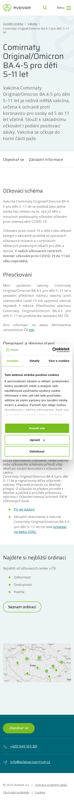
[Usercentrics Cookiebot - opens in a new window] (52, 350)
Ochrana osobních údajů (51, 785)
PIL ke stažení (24, 509)
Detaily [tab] (35, 360)
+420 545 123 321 (20, 746)
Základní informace (46, 159)
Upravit (37, 440)
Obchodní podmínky (16, 792)
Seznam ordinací (22, 607)
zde (31, 330)
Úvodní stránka (13, 24)
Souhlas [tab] (12, 360)
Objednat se (13, 159)
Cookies (40, 792)
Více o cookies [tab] (59, 360)
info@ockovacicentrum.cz (26, 762)
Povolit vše (37, 428)
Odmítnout (37, 451)
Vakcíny (32, 24)
